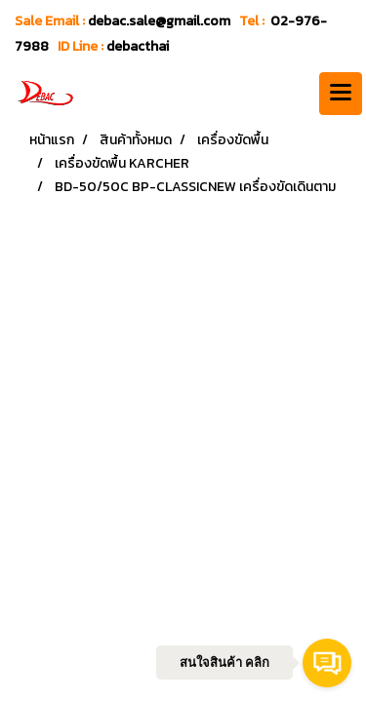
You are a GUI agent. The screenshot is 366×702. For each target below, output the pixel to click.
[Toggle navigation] (340, 93)
